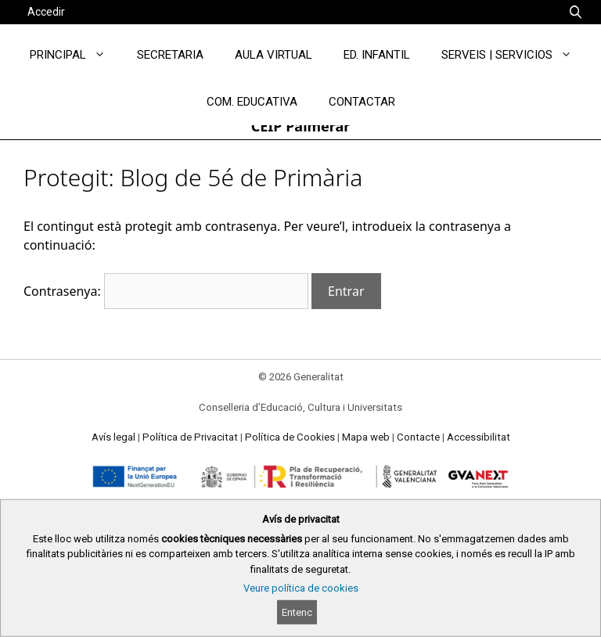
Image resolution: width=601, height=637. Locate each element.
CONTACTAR (362, 102)
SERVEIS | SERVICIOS (514, 54)
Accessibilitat (478, 437)
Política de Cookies (290, 437)
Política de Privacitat (190, 437)
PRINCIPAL (75, 54)
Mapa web (366, 437)
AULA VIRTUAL (273, 55)
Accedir (46, 11)
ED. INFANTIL (377, 55)
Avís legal (113, 437)
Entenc (297, 612)
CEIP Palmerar (301, 126)
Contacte (418, 437)
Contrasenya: (165, 291)
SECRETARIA (170, 55)
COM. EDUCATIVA (252, 102)
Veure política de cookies (300, 588)
